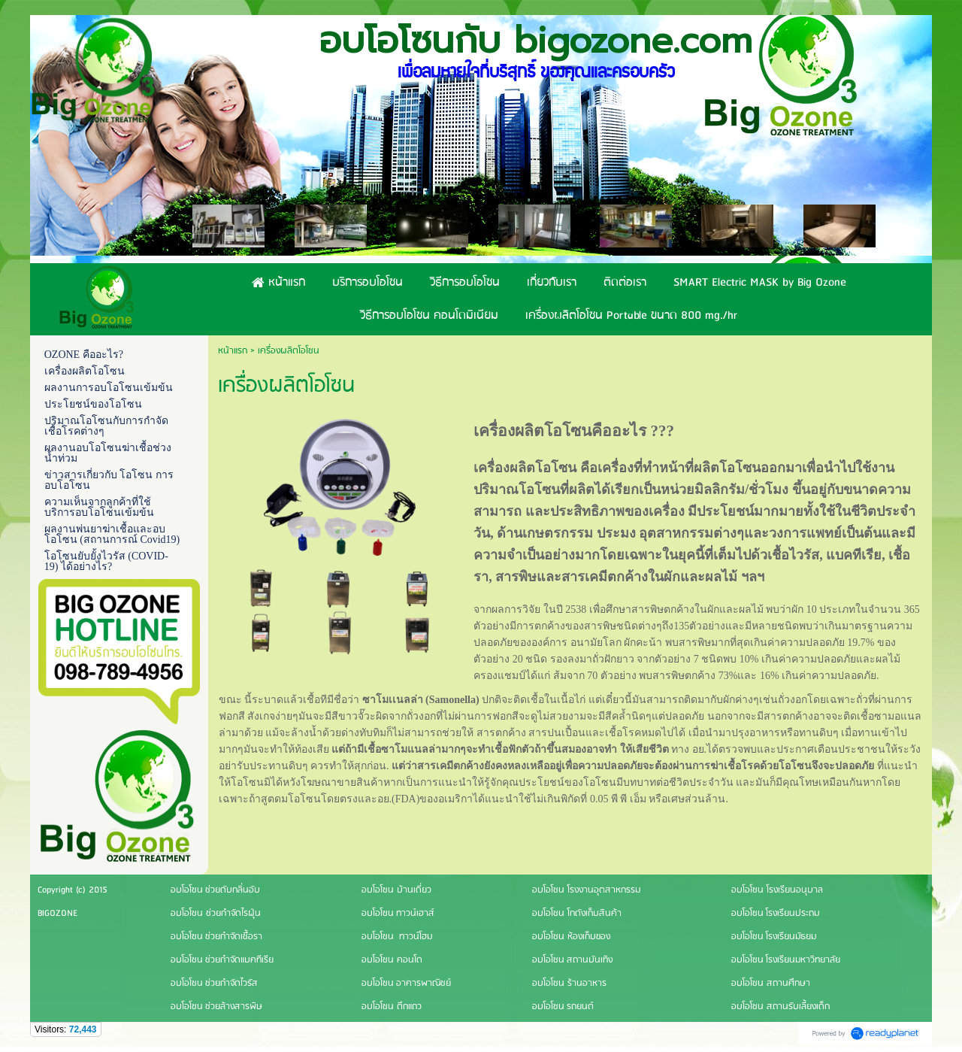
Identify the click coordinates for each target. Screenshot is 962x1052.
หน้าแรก (232, 351)
